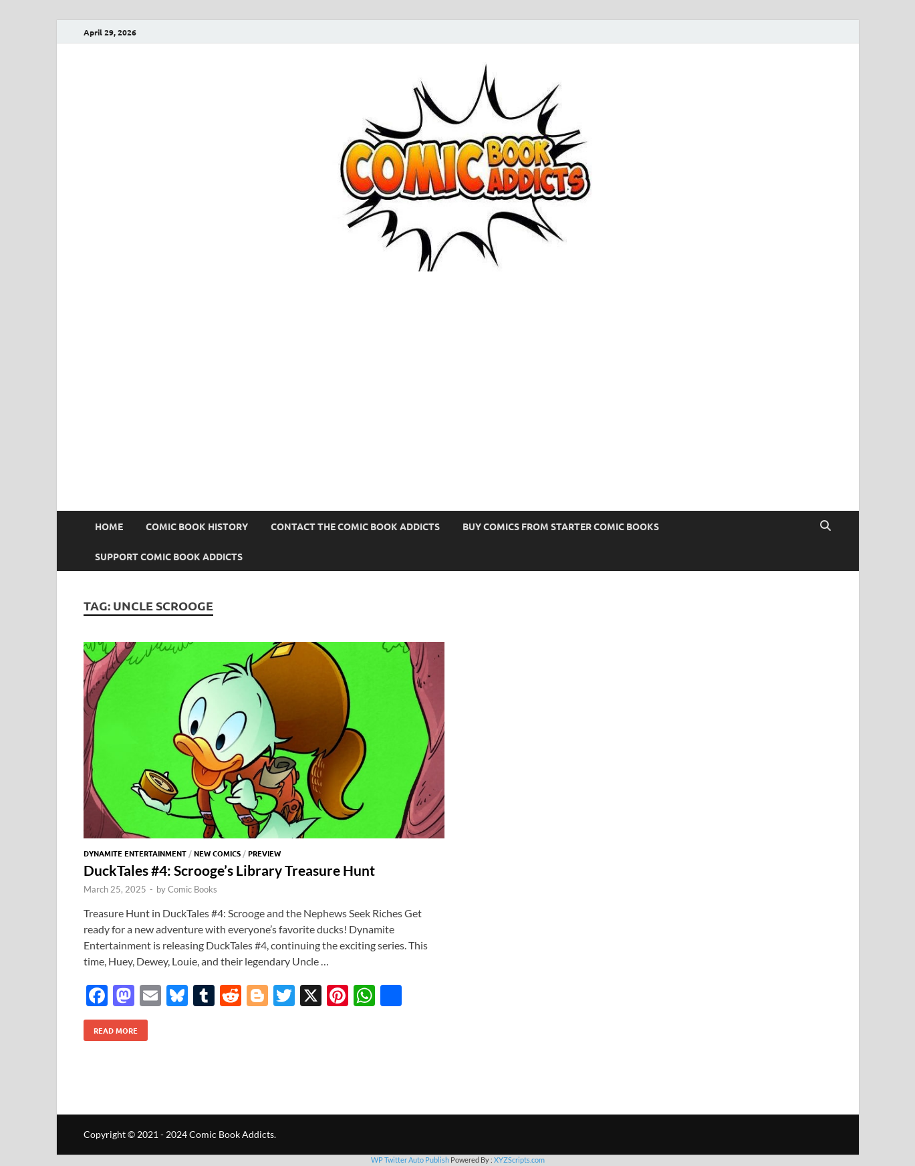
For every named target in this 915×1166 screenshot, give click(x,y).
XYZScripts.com (519, 1159)
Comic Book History (197, 526)
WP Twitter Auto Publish (410, 1159)
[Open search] (825, 526)
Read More (111, 1028)
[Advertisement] (458, 410)
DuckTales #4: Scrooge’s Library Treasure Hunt (229, 870)
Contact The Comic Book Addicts (355, 526)
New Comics (217, 853)
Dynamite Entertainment (135, 853)
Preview (264, 853)
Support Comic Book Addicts (169, 556)
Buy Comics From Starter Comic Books (561, 526)
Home (109, 526)
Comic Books (192, 889)
